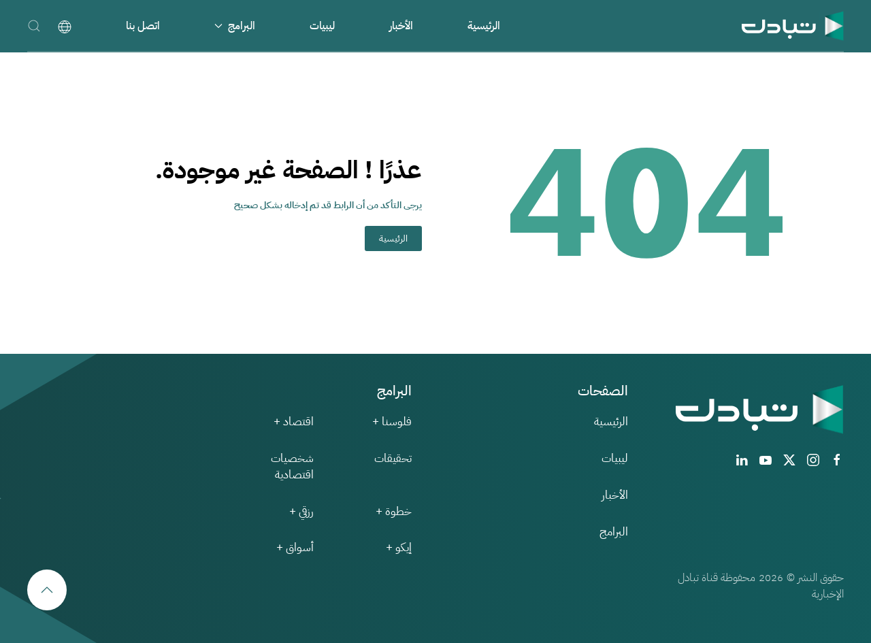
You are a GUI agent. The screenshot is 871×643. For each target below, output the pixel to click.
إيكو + (399, 547)
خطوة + (394, 511)
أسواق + (295, 547)
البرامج (613, 531)
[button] (34, 25)
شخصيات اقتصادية (292, 466)
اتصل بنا (143, 26)
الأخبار (401, 26)
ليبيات (322, 26)
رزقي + (301, 511)
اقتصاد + (294, 421)
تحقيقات (393, 458)
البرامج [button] (234, 26)
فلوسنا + (392, 421)
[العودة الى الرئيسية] (793, 25)
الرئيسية (483, 26)
